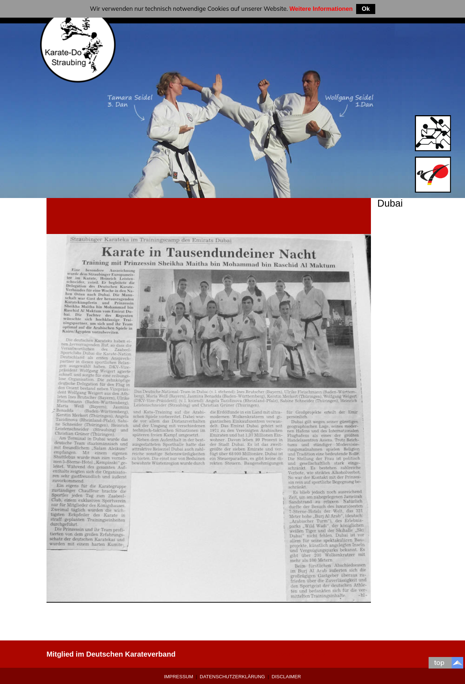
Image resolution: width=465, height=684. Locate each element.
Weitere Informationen (321, 8)
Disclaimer (286, 676)
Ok (365, 8)
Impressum (178, 676)
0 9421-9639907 (299, 654)
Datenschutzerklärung (232, 676)
